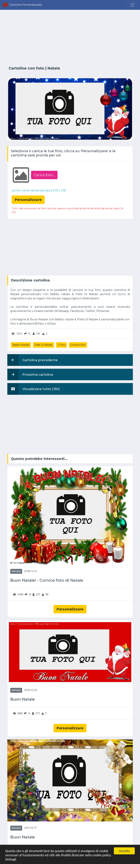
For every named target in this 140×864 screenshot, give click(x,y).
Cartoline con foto (26, 68)
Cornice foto (77, 344)
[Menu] (132, 4)
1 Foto (61, 344)
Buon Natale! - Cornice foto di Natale (46, 580)
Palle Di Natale (43, 344)
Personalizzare (70, 609)
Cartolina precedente (32, 360)
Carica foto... (44, 175)
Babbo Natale (21, 344)
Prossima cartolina (30, 374)
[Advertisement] (70, 38)
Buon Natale (22, 699)
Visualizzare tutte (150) (33, 389)
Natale (53, 68)
